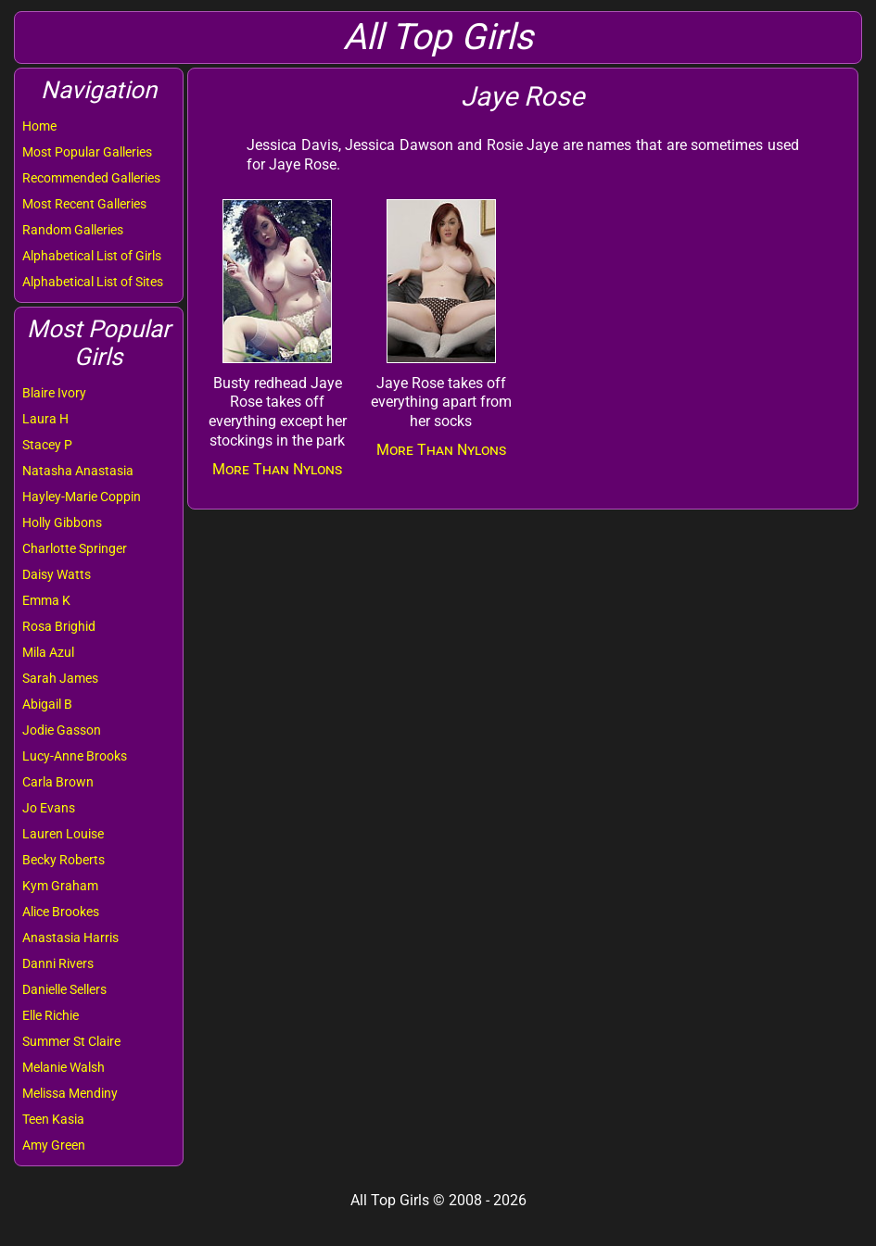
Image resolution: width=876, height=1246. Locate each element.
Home (39, 126)
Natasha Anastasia (77, 470)
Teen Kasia (53, 1119)
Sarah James (60, 678)
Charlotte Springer (74, 548)
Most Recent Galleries (84, 203)
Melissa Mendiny (70, 1093)
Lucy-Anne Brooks (74, 756)
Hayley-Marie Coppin (81, 496)
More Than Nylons (277, 469)
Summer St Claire (71, 1041)
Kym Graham (60, 885)
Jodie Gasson (61, 730)
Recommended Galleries (91, 177)
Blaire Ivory (54, 392)
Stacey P (47, 444)
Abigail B (47, 704)
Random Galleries (72, 229)
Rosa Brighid (58, 626)
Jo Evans (48, 807)
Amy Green (53, 1145)
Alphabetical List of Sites (92, 281)
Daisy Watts (56, 574)
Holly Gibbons (62, 522)
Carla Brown (58, 781)
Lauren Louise (63, 833)
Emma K (46, 600)
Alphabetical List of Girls (91, 255)
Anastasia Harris (70, 937)
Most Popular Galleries (87, 152)
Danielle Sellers (64, 989)
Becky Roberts (63, 859)
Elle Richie (50, 1015)
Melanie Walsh (63, 1067)
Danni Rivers (58, 963)
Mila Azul (48, 652)
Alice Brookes (60, 911)
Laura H (45, 418)
